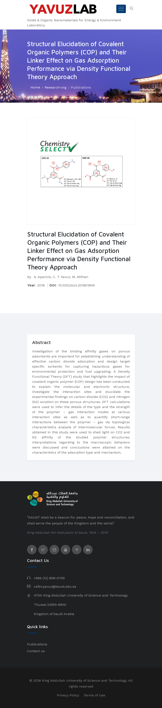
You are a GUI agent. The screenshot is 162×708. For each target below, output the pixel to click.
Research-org (55, 87)
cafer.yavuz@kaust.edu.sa (55, 586)
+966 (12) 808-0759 (49, 578)
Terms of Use (94, 695)
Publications (81, 87)
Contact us (36, 651)
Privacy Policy (68, 695)
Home (35, 87)
